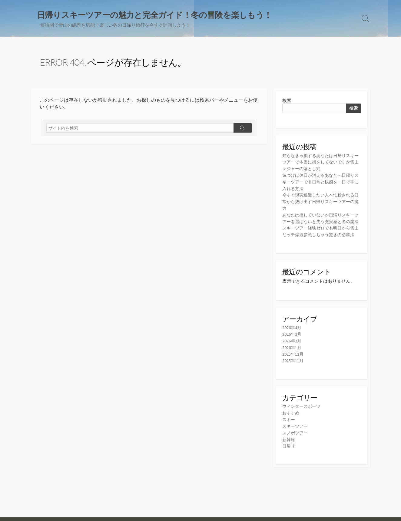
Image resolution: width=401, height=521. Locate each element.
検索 (286, 101)
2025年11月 (293, 370)
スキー (289, 429)
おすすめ (291, 422)
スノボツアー (296, 441)
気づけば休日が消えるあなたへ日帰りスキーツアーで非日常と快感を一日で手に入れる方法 (321, 182)
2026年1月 (292, 358)
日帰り (289, 454)
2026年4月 (292, 338)
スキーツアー (296, 435)
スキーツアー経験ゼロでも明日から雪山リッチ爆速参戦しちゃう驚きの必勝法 (321, 239)
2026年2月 (292, 351)
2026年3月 (292, 345)
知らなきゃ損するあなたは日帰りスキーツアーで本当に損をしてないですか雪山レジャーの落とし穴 (321, 163)
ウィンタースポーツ (302, 416)
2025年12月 (293, 364)
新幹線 (289, 448)
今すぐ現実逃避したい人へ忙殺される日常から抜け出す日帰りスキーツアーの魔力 (321, 201)
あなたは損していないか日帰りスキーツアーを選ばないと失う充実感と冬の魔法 (321, 220)
